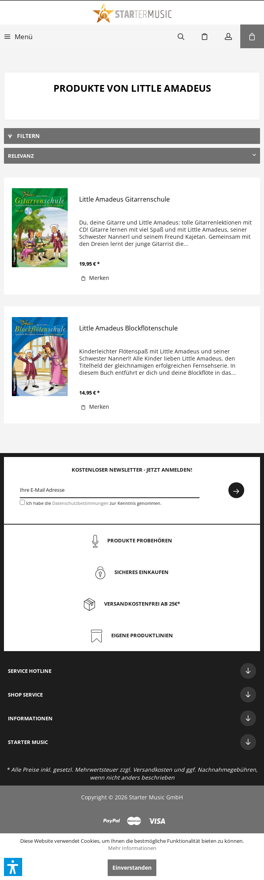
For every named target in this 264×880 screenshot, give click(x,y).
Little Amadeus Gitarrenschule (124, 199)
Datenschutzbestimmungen (80, 503)
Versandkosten (152, 769)
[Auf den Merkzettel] (95, 278)
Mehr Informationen (132, 848)
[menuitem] (18, 36)
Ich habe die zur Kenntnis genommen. (93, 503)
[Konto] (228, 36)
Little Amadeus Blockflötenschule (128, 328)
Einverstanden (132, 867)
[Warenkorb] (252, 36)
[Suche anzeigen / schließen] (181, 36)
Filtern (24, 136)
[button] (13, 867)
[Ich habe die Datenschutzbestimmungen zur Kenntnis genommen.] (22, 502)
